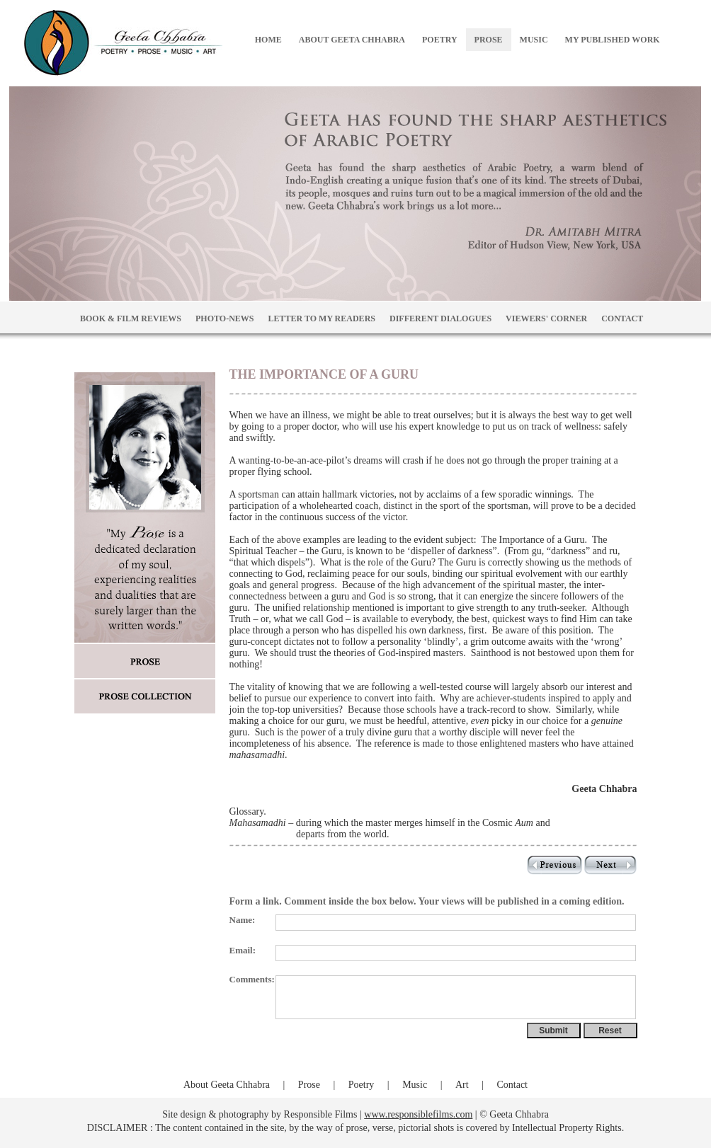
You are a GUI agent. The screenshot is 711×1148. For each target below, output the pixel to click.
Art (462, 1084)
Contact (512, 1084)
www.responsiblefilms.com (418, 1114)
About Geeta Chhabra (226, 1084)
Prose (309, 1084)
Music (414, 1084)
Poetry (361, 1084)
